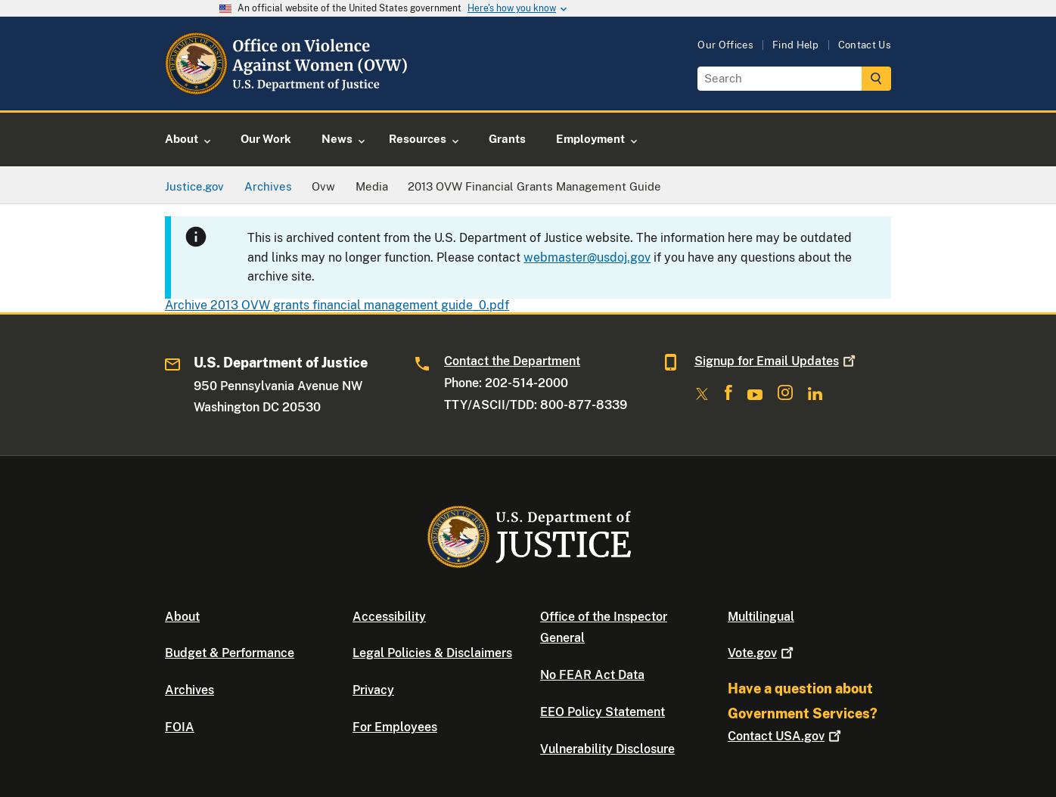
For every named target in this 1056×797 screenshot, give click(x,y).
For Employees (395, 727)
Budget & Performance (229, 653)
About (182, 616)
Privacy (373, 690)
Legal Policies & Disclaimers (432, 653)
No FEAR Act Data (592, 675)
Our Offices (725, 45)
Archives (189, 690)
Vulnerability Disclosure (607, 749)
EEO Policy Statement (602, 712)
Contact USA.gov (786, 736)
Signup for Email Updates (776, 361)
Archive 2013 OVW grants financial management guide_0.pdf (337, 305)
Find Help (795, 45)
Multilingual (761, 616)
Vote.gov (762, 653)
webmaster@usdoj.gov (587, 257)
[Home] (288, 93)
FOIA (179, 727)
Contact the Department (512, 361)
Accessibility (389, 616)
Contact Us (864, 45)
